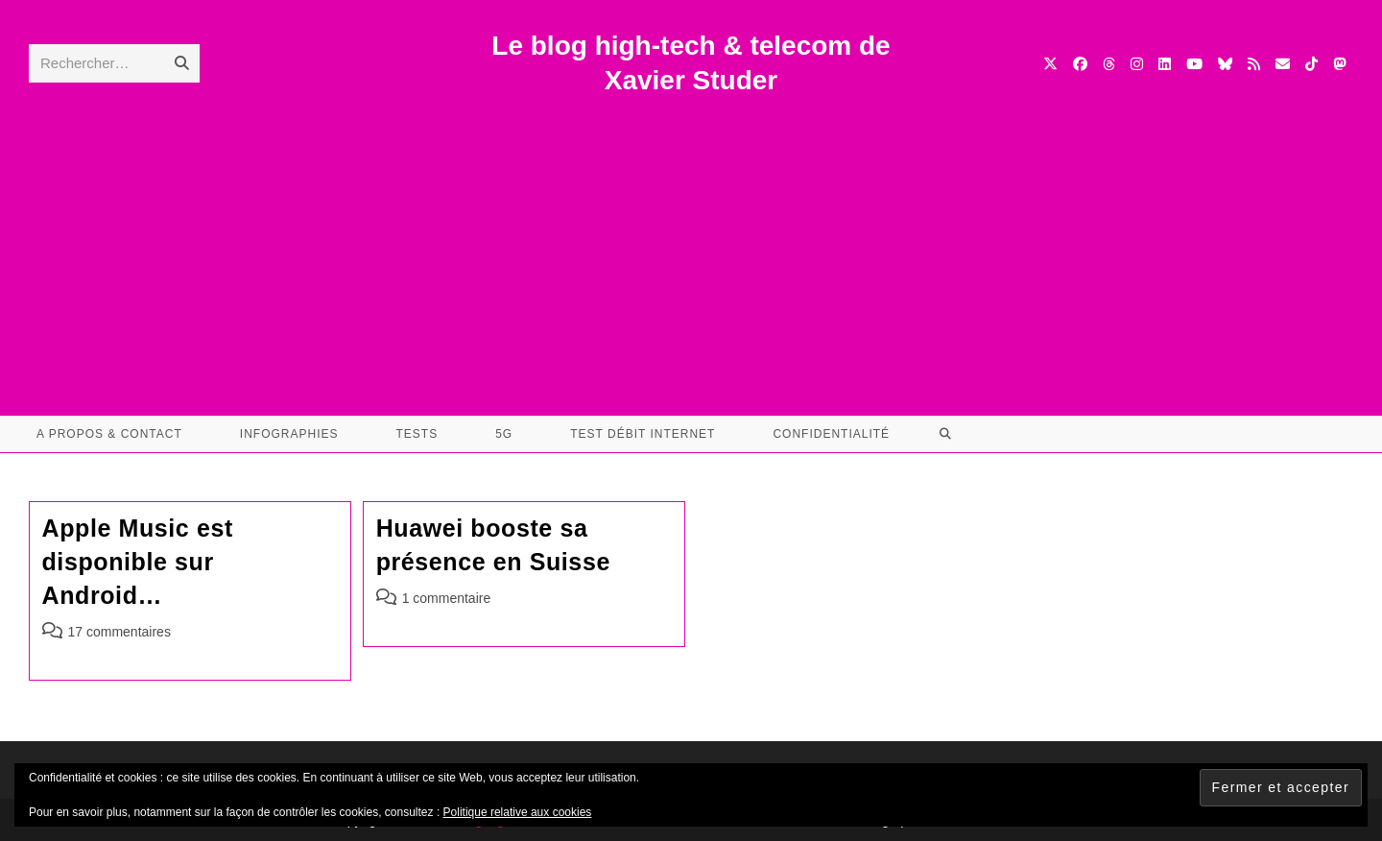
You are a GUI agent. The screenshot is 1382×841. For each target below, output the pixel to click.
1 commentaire (446, 598)
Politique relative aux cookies (517, 812)
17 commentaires (119, 631)
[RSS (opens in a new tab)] (1254, 64)
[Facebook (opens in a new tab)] (1080, 64)
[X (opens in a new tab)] (1050, 64)
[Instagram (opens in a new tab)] (1137, 64)
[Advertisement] (691, 242)
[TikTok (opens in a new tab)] (1311, 64)
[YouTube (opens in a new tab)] (1194, 64)
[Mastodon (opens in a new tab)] (1339, 64)
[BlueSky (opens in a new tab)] (1225, 64)
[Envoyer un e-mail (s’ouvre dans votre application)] (1283, 64)
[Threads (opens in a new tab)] (1109, 64)
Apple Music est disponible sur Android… (137, 562)
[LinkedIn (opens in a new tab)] (1165, 64)
